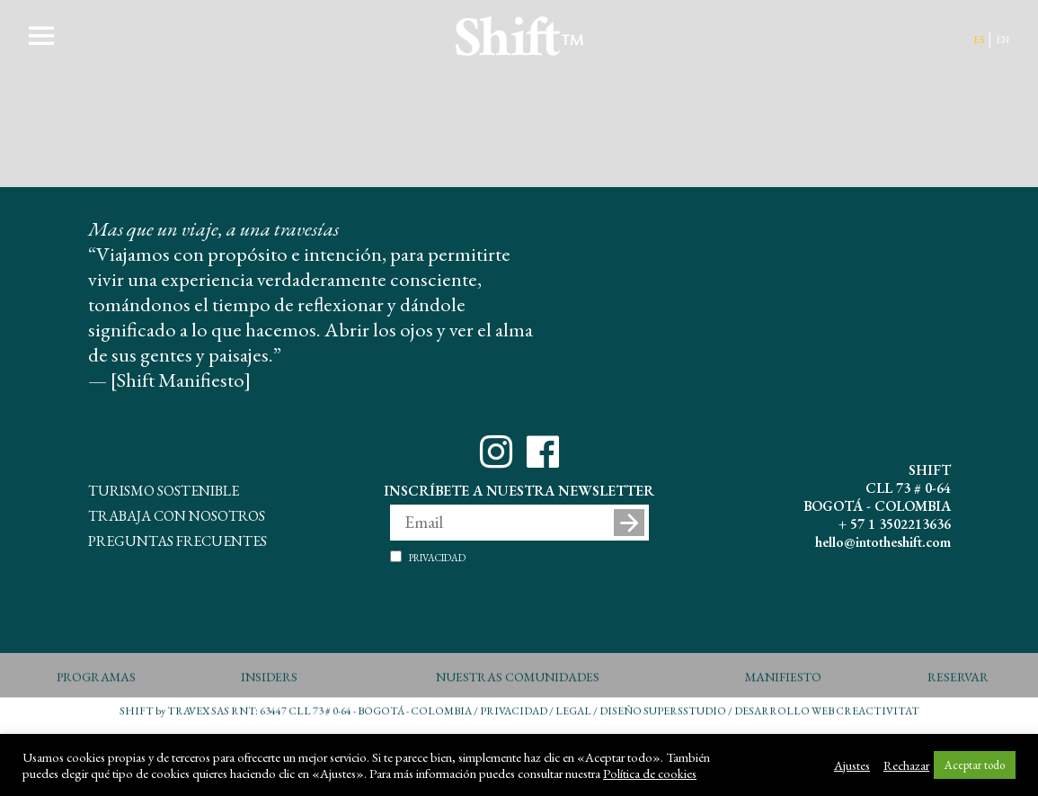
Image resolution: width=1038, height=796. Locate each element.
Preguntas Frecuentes (177, 538)
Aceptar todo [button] (975, 765)
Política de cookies (649, 773)
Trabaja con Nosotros (176, 513)
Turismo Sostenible (163, 488)
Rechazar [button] (906, 765)
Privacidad (437, 557)
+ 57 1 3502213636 (894, 523)
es (978, 38)
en (1002, 38)
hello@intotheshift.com (883, 541)
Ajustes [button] (852, 765)
